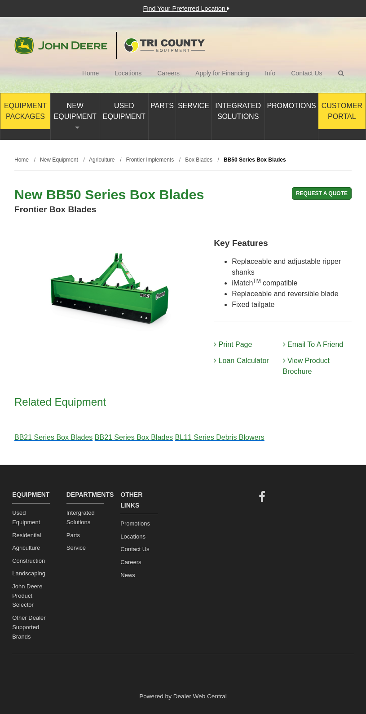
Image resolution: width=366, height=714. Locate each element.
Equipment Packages (25, 111)
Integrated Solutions (238, 111)
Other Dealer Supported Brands (28, 627)
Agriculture (26, 547)
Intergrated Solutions (80, 517)
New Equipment (75, 115)
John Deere (60, 45)
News (127, 575)
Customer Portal (342, 111)
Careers (168, 73)
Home (90, 73)
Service (193, 106)
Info (270, 73)
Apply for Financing (222, 73)
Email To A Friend (313, 344)
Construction (28, 560)
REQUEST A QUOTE (322, 193)
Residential (26, 535)
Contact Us (306, 73)
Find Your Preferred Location (186, 8)
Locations (128, 73)
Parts (162, 106)
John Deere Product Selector (27, 596)
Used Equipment (124, 111)
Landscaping (28, 573)
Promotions (291, 106)
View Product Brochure (306, 366)
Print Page (233, 344)
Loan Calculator (241, 360)
